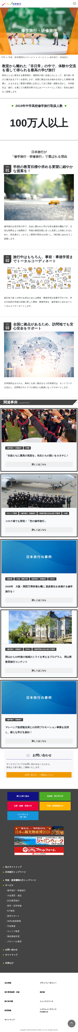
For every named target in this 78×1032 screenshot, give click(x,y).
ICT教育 (11, 911)
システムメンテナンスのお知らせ (48, 1010)
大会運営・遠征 (14, 895)
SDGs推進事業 (14, 921)
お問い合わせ (11, 950)
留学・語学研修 (14, 906)
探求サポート (13, 916)
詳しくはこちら (39, 464)
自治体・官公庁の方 (55, 796)
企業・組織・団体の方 (23, 806)
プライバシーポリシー (48, 983)
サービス (42, 57)
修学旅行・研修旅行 (16, 890)
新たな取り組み (23, 796)
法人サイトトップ (13, 867)
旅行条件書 (9, 1001)
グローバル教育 (14, 941)
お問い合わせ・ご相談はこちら (39, 775)
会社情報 (8, 983)
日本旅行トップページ (15, 872)
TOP (3, 57)
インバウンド (23, 816)
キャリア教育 (13, 931)
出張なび (9, 963)
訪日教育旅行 (13, 901)
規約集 (42, 992)
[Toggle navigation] (74, 3)
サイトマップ (11, 955)
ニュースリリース (46, 1001)
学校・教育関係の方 (55, 806)
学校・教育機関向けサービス (21, 57)
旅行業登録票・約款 (12, 992)
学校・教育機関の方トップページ (20, 880)
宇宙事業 (11, 926)
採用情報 (8, 1010)
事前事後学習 (13, 936)
